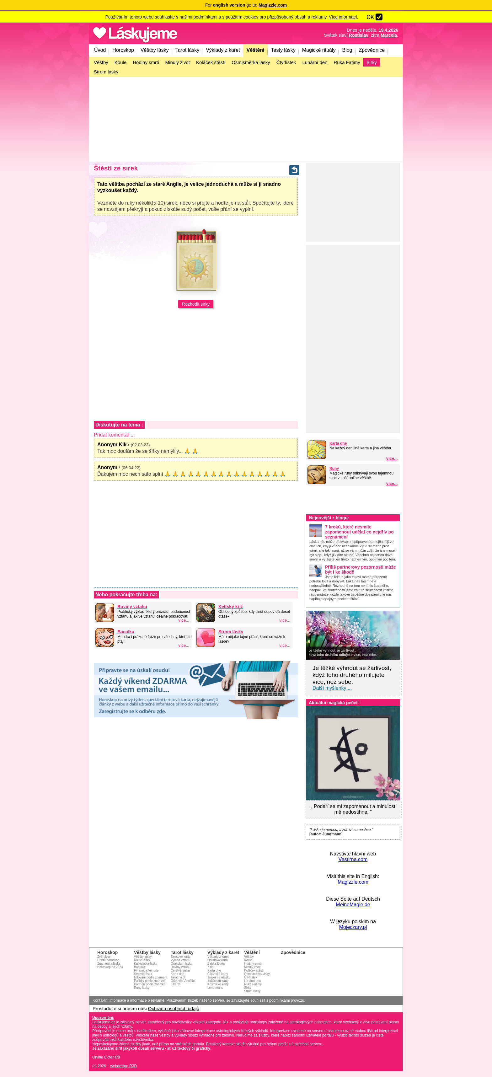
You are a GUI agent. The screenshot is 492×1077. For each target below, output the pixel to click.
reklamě (157, 1000)
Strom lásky (230, 631)
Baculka (125, 631)
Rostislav (358, 35)
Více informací (343, 16)
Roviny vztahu (132, 606)
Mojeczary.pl (353, 927)
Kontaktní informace (109, 1000)
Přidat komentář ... (114, 434)
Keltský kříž (230, 606)
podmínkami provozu (286, 1000)
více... (392, 458)
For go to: (246, 5)
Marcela (389, 35)
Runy (334, 468)
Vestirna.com (353, 859)
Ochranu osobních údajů (173, 1008)
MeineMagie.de (353, 904)
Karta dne (338, 443)
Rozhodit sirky (196, 304)
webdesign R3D (123, 1066)
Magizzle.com (353, 882)
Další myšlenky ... (332, 688)
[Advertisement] (246, 119)
